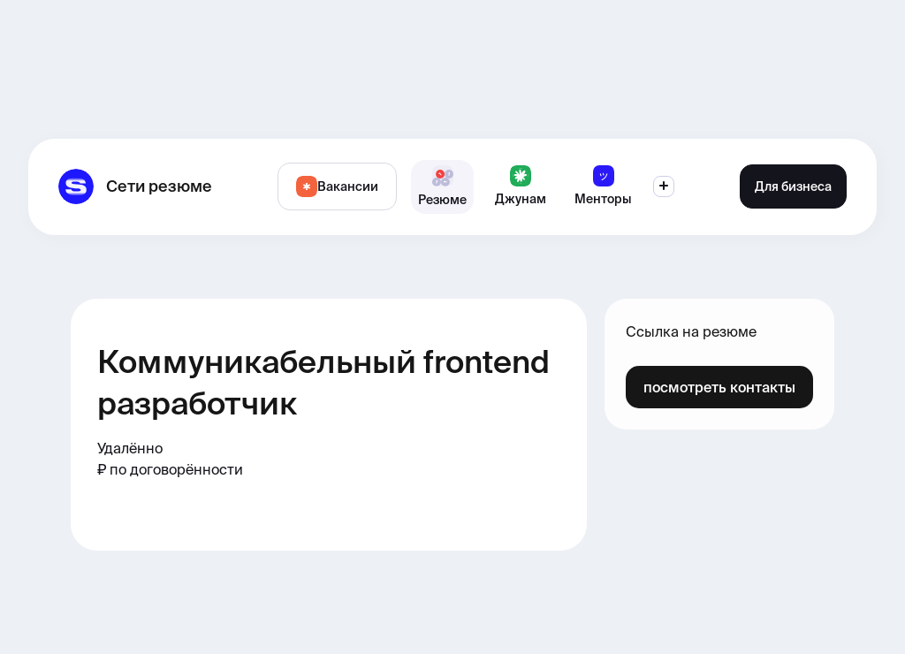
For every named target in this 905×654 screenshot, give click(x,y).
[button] (663, 186)
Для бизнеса (793, 186)
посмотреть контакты (719, 387)
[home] (135, 186)
